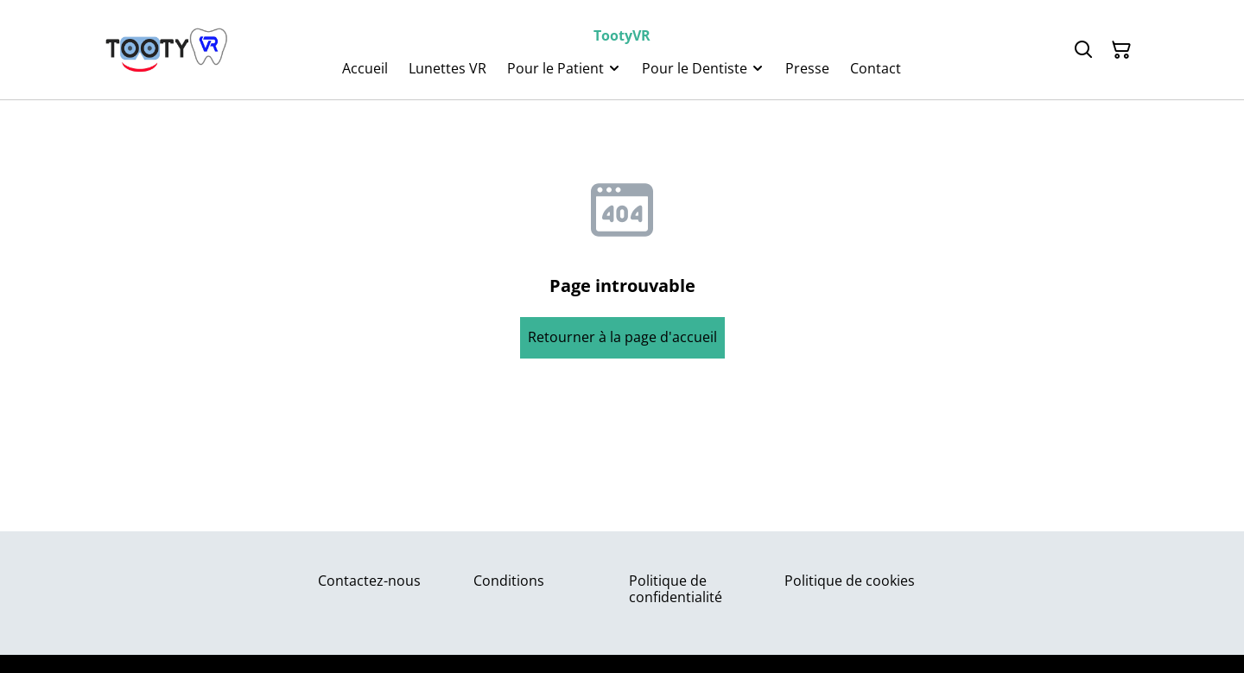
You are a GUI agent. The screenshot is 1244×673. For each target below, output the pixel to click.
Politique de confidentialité (675, 588)
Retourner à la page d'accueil (622, 336)
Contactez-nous (369, 580)
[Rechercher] (1083, 50)
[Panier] (1121, 50)
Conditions (508, 580)
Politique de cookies (849, 580)
